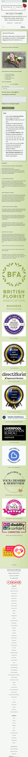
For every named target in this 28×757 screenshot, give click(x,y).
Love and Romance (14, 625)
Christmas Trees (14, 692)
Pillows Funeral (14, 600)
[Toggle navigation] (3, 27)
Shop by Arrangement (14, 711)
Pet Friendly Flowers (14, 665)
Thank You (14, 647)
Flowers (14, 720)
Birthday (14, 618)
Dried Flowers (14, 657)
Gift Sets (14, 684)
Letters (14, 613)
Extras (14, 662)
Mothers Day (14, 650)
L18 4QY (21, 20)
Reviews (14, 730)
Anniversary (14, 640)
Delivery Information (14, 751)
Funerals (14, 707)
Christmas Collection (14, 620)
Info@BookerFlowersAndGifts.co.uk (14, 16)
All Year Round (14, 642)
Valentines (14, 633)
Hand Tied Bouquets (14, 667)
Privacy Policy (14, 753)
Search (24, 1)
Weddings (14, 725)
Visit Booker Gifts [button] (10, 22)
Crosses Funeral (14, 588)
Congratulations (14, 615)
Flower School (14, 737)
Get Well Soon (14, 623)
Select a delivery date (5, 86)
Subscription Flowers (14, 652)
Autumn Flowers (14, 637)
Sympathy (14, 630)
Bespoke (14, 610)
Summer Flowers (14, 697)
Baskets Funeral (14, 595)
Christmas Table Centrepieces (14, 694)
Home (14, 718)
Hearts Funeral (14, 603)
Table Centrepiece (14, 677)
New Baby (14, 628)
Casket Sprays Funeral (14, 591)
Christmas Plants (14, 687)
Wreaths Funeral (14, 605)
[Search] (11, 1)
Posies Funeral (14, 598)
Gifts (14, 727)
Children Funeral (14, 593)
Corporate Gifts (14, 655)
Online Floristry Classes (14, 679)
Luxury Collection (14, 660)
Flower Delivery (14, 740)
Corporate (14, 735)
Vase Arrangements (14, 670)
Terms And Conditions (14, 748)
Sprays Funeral (14, 608)
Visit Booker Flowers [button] (17, 22)
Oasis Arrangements (14, 672)
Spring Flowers (14, 635)
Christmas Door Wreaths (14, 689)
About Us (14, 742)
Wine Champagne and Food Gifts (14, 674)
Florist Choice (15, 129)
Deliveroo (14, 682)
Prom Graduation (14, 645)
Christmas (14, 702)
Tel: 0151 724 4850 (14, 13)
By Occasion (14, 709)
